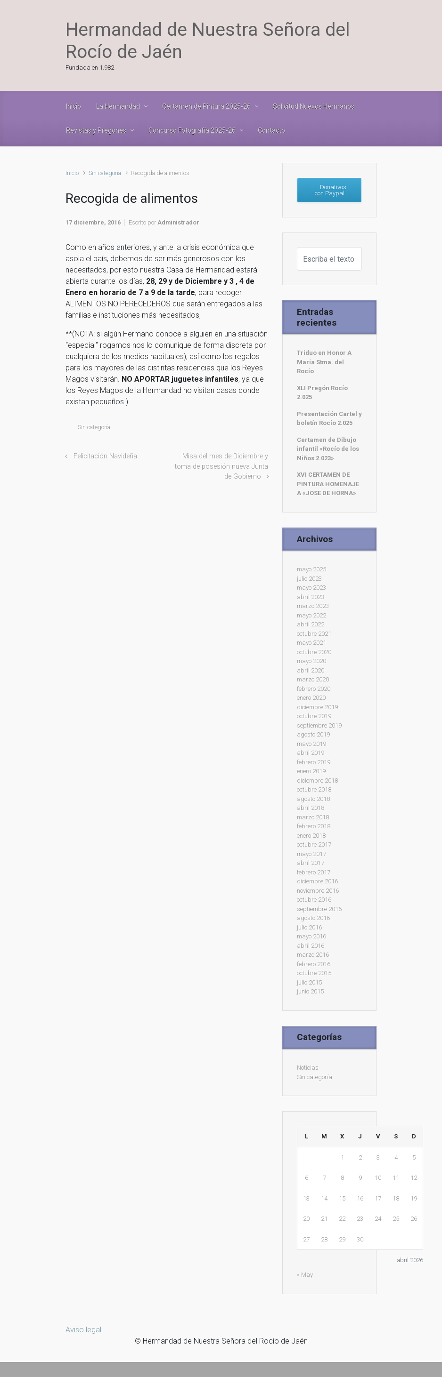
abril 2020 (310, 670)
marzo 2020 (313, 679)
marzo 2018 (313, 817)
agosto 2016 (313, 917)
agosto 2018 (313, 798)
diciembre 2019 (317, 707)
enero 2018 (311, 835)
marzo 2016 (313, 954)
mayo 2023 (311, 587)
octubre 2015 (314, 973)
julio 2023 (309, 578)
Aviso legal (83, 1329)
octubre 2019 (314, 716)
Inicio (72, 172)
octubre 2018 (314, 789)
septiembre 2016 (319, 909)
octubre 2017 (314, 844)
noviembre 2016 (318, 890)
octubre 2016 (314, 899)
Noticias (308, 1067)
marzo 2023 (313, 605)
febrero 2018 (313, 826)
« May (305, 1274)
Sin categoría (105, 172)
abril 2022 (310, 624)
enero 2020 (311, 697)
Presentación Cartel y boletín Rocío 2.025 (329, 418)
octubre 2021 (314, 633)
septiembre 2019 (319, 725)
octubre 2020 (314, 652)
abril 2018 (310, 807)
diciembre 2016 (317, 881)
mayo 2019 (311, 743)
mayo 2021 (311, 642)
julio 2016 (309, 927)
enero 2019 (311, 771)
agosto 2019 (313, 734)
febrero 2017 (313, 872)
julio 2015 (309, 982)
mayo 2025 (311, 569)
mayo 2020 (311, 660)
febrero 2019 (313, 762)
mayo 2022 (311, 615)
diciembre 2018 (317, 780)
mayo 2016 (311, 936)
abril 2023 (310, 596)
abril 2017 (310, 862)
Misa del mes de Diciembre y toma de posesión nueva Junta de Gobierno (221, 466)
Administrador (178, 222)
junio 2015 (310, 991)
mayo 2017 (311, 853)
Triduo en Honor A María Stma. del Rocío (324, 362)
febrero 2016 (313, 964)
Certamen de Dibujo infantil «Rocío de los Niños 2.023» (328, 449)
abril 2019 (310, 752)
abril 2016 (310, 945)
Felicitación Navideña (105, 456)
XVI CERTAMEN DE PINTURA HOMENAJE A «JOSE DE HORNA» (328, 483)
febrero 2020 (313, 688)
